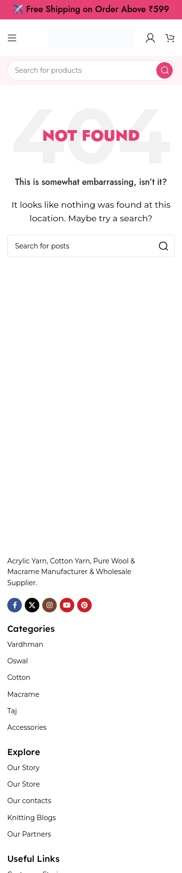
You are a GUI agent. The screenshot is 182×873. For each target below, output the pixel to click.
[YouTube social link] (67, 605)
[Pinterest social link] (84, 605)
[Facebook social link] (14, 605)
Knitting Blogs (31, 817)
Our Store (23, 784)
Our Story (23, 767)
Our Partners (29, 834)
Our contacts (29, 800)
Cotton (19, 677)
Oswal (17, 661)
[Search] (91, 70)
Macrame (23, 694)
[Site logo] (91, 37)
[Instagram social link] (49, 605)
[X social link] (32, 605)
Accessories (27, 727)
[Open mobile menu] (12, 38)
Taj (12, 711)
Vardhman (25, 644)
